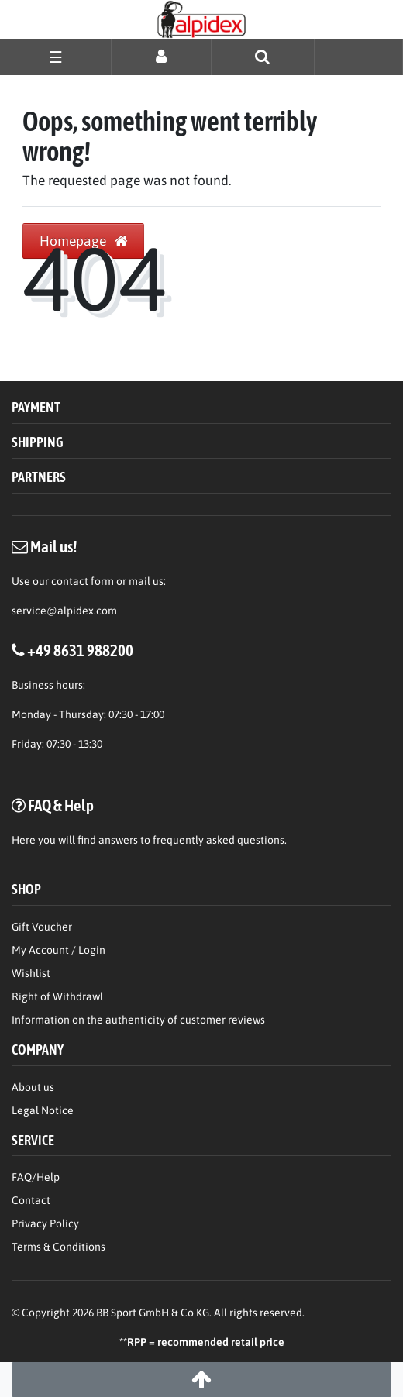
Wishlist (31, 973)
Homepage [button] (83, 241)
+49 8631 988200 (80, 650)
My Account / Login (58, 950)
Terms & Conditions (58, 1246)
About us (33, 1087)
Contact (31, 1200)
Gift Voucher (42, 926)
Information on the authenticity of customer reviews (138, 1019)
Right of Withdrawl (57, 996)
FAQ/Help (36, 1177)
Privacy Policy (45, 1223)
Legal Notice (43, 1110)
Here (24, 840)
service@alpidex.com (64, 610)
